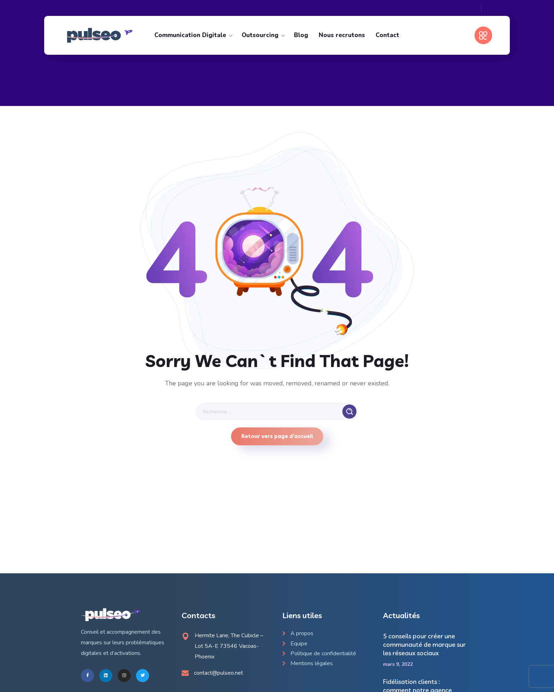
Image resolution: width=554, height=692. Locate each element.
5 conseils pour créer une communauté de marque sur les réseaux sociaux (424, 644)
